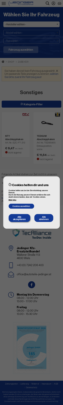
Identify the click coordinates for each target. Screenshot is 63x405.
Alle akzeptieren (19, 218)
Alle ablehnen (44, 218)
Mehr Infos (12, 200)
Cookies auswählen (21, 206)
